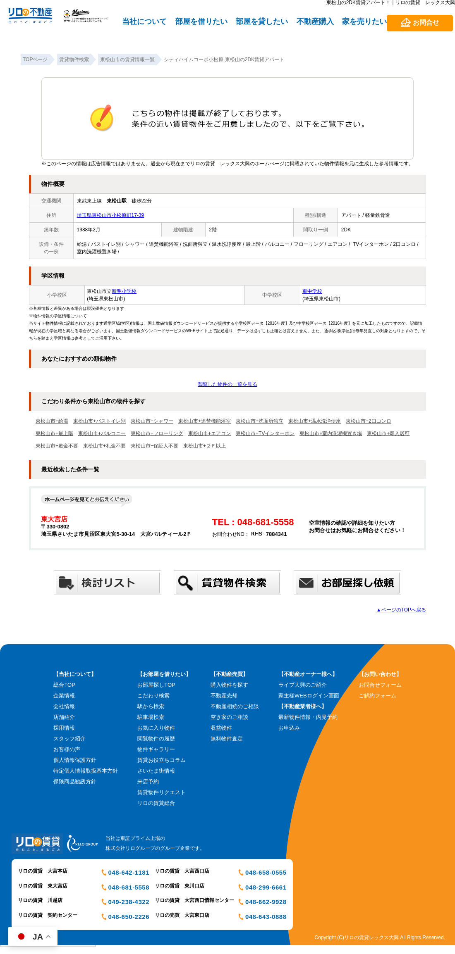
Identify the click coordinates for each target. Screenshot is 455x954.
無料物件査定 (227, 738)
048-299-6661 (265, 887)
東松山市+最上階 (54, 433)
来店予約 (148, 781)
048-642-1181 (128, 872)
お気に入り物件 (156, 728)
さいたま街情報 (156, 771)
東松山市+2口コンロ (368, 421)
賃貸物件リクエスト (161, 792)
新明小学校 (124, 291)
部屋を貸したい (262, 21)
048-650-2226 (128, 916)
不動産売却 (224, 695)
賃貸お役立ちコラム (161, 760)
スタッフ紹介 (69, 738)
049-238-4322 (128, 901)
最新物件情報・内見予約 (308, 717)
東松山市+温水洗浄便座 (314, 421)
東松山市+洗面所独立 (259, 421)
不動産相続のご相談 (235, 706)
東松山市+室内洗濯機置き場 (330, 433)
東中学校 (312, 291)
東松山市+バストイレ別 (99, 421)
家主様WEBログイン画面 (308, 695)
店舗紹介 (64, 717)
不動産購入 (315, 21)
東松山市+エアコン (209, 433)
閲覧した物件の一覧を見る (227, 384)
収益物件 (221, 728)
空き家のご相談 (229, 717)
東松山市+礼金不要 (104, 446)
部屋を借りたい (201, 21)
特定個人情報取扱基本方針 (85, 771)
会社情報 (64, 706)
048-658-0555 (265, 872)
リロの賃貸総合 (156, 803)
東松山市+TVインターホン (265, 433)
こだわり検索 (153, 695)
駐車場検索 (150, 717)
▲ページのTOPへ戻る (401, 610)
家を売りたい (364, 21)
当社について (144, 21)
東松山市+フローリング (157, 433)
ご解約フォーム (377, 695)
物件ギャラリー (156, 749)
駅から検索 (150, 706)
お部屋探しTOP (156, 685)
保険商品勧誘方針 (74, 781)
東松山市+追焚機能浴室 (204, 421)
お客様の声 (66, 749)
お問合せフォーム (380, 685)
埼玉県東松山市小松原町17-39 (110, 215)
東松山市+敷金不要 (57, 446)
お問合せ (426, 22)
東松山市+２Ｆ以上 (204, 446)
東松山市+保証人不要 (154, 446)
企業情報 (64, 695)
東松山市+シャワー (152, 421)
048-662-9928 (265, 901)
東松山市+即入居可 (388, 433)
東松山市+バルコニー (102, 433)
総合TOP (64, 685)
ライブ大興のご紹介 (302, 685)
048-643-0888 (265, 916)
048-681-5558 (128, 887)
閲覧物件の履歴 (156, 738)
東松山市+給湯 (52, 421)
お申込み (289, 728)
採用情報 (64, 728)
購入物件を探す (229, 685)
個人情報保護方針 (74, 760)
